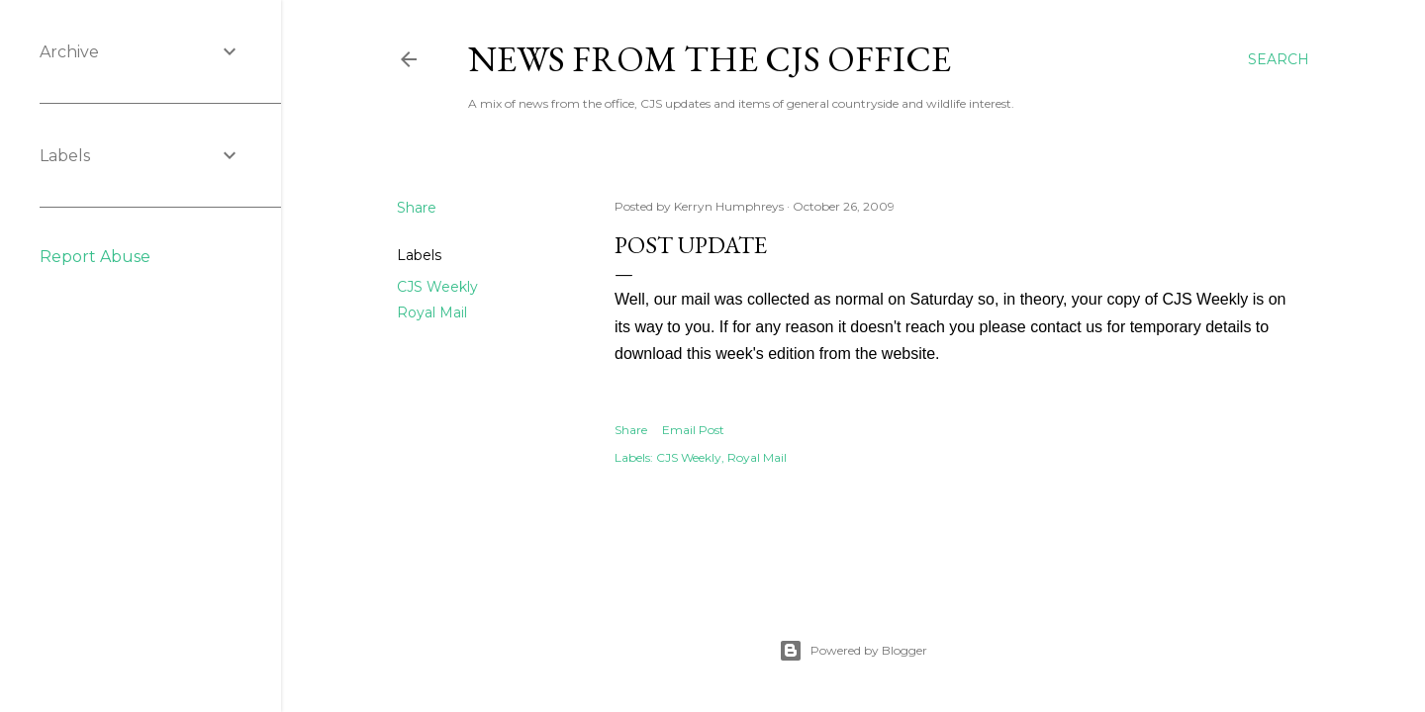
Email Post (693, 429)
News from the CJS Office (709, 59)
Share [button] (416, 208)
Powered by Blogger (853, 651)
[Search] (1278, 59)
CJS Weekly (437, 287)
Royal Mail (432, 312)
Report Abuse (95, 256)
